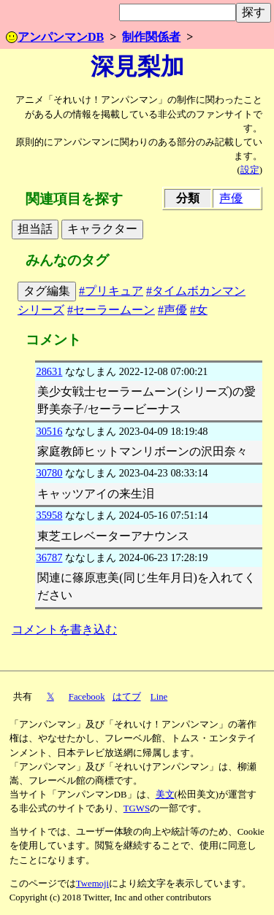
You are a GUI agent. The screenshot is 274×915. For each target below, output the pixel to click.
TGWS (136, 808)
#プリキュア (111, 291)
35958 (49, 515)
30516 (49, 431)
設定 (249, 170)
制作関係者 (151, 37)
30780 (49, 473)
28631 (49, 371)
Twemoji (92, 884)
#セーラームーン (111, 310)
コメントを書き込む (64, 629)
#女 (199, 310)
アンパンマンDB (55, 37)
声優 (231, 198)
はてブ (127, 697)
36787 (49, 557)
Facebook (87, 697)
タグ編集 (46, 291)
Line (159, 697)
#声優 (172, 310)
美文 (165, 794)
